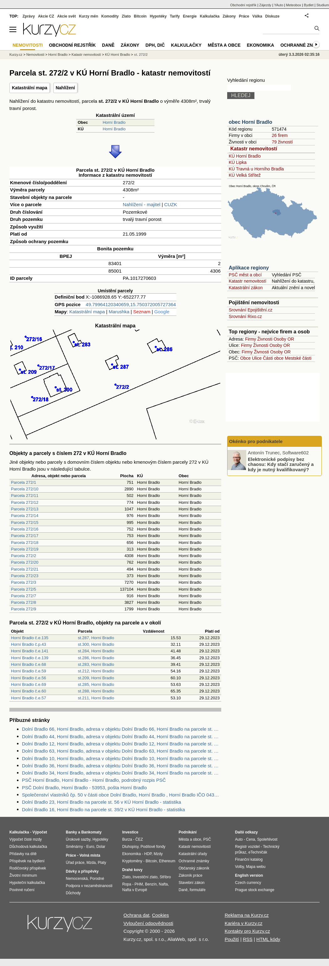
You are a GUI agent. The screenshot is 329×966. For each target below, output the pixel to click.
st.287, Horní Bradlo (96, 637)
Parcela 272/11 (24, 495)
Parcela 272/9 (23, 609)
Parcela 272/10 (24, 489)
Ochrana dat (136, 915)
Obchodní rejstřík (243, 5)
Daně (108, 45)
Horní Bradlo (114, 122)
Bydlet (309, 5)
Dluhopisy (130, 846)
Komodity (109, 16)
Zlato (126, 16)
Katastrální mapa (29, 87)
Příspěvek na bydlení (26, 861)
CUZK (170, 204)
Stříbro (165, 877)
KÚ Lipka (238, 162)
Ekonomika (260, 45)
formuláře (198, 890)
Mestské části (298, 358)
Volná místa (89, 855)
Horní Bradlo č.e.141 (29, 651)
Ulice (257, 358)
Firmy (250, 339)
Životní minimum (23, 875)
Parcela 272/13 (24, 509)
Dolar (100, 846)
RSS (248, 939)
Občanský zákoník (194, 868)
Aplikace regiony (249, 267)
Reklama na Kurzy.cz (247, 915)
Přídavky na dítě (23, 854)
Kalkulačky (186, 45)
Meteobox (293, 5)
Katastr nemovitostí (253, 148)
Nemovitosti (35, 54)
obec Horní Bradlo (250, 122)
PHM (138, 884)
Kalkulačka (210, 16)
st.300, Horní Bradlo (96, 644)
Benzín (151, 884)
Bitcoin (140, 16)
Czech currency (248, 882)
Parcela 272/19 (24, 549)
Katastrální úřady (193, 854)
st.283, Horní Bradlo (96, 664)
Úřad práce (75, 862)
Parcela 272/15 (24, 522)
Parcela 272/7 (23, 595)
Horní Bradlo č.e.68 (28, 664)
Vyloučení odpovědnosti (148, 923)
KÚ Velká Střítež (245, 175)
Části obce (273, 358)
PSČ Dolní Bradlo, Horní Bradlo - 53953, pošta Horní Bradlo (84, 787)
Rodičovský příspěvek (27, 868)
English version (249, 875)
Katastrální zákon (246, 287)
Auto (239, 839)
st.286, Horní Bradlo (96, 657)
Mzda (91, 862)
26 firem (280, 135)
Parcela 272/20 (24, 562)
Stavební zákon (192, 882)
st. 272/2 (141, 54)
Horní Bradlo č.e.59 (28, 671)
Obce (245, 358)
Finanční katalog (249, 859)
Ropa (126, 884)
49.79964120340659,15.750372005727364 (131, 304)
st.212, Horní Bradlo (96, 671)
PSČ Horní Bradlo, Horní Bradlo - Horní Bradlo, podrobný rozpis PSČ (94, 780)
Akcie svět (66, 16)
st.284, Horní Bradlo (96, 651)
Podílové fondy (152, 846)
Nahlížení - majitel (141, 204)
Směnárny (74, 846)
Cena (250, 839)
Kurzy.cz (15, 54)
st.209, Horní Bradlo (96, 678)
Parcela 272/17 (24, 535)
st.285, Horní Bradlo (96, 684)
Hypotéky (158, 16)
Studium (322, 5)
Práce (244, 16)
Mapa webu (255, 866)
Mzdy (158, 854)
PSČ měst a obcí (245, 274)
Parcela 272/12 (24, 502)
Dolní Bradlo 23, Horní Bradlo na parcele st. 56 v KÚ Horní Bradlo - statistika (101, 802)
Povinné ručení (21, 890)
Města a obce (224, 45)
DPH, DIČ (154, 45)
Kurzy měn (88, 16)
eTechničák (257, 852)
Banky (71, 832)
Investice (130, 832)
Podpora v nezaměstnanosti (89, 886)
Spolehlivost (267, 839)
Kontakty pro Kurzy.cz (247, 931)
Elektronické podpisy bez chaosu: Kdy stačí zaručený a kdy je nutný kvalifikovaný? (281, 464)
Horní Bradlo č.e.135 (29, 637)
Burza (127, 839)
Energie (190, 16)
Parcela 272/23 (24, 575)
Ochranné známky (303, 45)
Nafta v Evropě (134, 890)
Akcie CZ (46, 16)
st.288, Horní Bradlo (96, 691)
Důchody (73, 893)
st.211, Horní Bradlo (96, 698)
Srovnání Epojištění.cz (250, 309)
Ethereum (167, 861)
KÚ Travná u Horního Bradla (256, 168)
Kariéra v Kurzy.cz (244, 923)
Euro (90, 846)
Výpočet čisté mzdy (25, 839)
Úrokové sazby (78, 839)
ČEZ (139, 839)
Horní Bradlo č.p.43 (28, 644)
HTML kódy (268, 939)
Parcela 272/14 (24, 515)
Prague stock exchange (254, 890)
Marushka (119, 311)
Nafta (163, 884)
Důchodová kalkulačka (28, 846)
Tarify (175, 16)
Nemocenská (77, 878)
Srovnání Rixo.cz (245, 316)
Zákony (229, 16)
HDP (148, 854)
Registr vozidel (247, 846)
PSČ (207, 839)
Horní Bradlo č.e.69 (28, 684)
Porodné (97, 878)
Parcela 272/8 (23, 602)
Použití (232, 939)
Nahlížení (65, 87)
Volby (239, 866)
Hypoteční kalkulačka (27, 882)
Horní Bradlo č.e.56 (28, 678)
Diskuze (272, 16)
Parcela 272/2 (23, 555)
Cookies (160, 915)
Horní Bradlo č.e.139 (29, 657)
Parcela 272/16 (24, 529)
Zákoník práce (190, 875)
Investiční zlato (145, 877)
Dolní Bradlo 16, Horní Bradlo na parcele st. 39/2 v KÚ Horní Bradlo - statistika (103, 809)
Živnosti (264, 339)
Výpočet (39, 832)
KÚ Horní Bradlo (245, 156)
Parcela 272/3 (23, 582)
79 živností (282, 141)
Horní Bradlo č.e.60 (28, 691)
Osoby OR (284, 339)
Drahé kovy (132, 870)
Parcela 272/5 (23, 589)
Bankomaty (91, 832)
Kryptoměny (132, 861)
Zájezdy (265, 5)
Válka (257, 16)
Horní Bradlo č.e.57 (28, 698)
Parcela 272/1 (23, 482)
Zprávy (29, 16)
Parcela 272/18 (24, 542)
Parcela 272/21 (24, 569)
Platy (102, 862)
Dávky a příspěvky (82, 871)
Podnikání (187, 832)
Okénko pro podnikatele (256, 441)
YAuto (278, 5)
